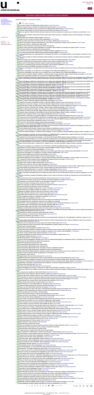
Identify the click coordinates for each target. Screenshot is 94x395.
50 (83, 386)
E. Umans (41, 215)
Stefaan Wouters (49, 162)
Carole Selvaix (52, 287)
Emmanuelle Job (65, 40)
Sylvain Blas (83, 47)
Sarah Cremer (77, 102)
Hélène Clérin (64, 50)
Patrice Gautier (19, 69)
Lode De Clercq (48, 256)
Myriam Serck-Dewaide (64, 207)
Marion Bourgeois (60, 295)
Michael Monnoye (62, 184)
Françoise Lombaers (72, 275)
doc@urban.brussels (64, 393)
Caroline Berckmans (54, 25)
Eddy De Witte (54, 192)
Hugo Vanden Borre (52, 214)
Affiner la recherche (29, 23)
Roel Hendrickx (80, 251)
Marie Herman (63, 222)
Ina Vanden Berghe (65, 310)
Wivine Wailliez (72, 59)
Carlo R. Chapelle (79, 305)
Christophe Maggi (82, 105)
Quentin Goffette (52, 154)
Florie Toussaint (55, 39)
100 (87, 386)
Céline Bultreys (53, 164)
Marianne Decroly (62, 169)
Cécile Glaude (82, 277)
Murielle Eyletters (73, 288)
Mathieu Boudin (52, 379)
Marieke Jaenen (75, 257)
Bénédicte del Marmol (73, 167)
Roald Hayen (47, 37)
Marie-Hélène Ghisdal (84, 229)
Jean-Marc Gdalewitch (65, 178)
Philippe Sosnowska (71, 267)
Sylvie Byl (55, 135)
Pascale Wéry (57, 303)
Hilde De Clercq (45, 227)
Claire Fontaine (81, 42)
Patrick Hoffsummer (70, 107)
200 (91, 386)
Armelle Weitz (65, 63)
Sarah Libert (39, 236)
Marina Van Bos (52, 196)
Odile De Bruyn (60, 280)
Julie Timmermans (45, 126)
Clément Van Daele (45, 320)
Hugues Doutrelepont (68, 376)
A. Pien (68, 234)
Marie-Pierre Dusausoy (62, 306)
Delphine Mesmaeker (66, 290)
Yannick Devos (87, 117)
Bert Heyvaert (52, 66)
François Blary (70, 82)
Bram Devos (39, 264)
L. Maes (43, 197)
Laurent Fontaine (20, 58)
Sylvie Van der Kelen (60, 252)
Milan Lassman (50, 183)
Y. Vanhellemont (75, 231)
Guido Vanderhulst (46, 265)
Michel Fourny (19, 176)
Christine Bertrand (69, 159)
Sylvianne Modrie (69, 64)
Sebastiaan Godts (88, 239)
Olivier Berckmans (69, 28)
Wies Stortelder (64, 30)
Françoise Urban (52, 232)
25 (80, 386)
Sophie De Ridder (55, 335)
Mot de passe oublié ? (6, 44)
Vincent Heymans (78, 170)
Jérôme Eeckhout (63, 52)
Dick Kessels (58, 285)
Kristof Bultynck (44, 237)
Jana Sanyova (60, 181)
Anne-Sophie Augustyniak (53, 189)
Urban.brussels (46, 394)
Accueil (90, 8)
